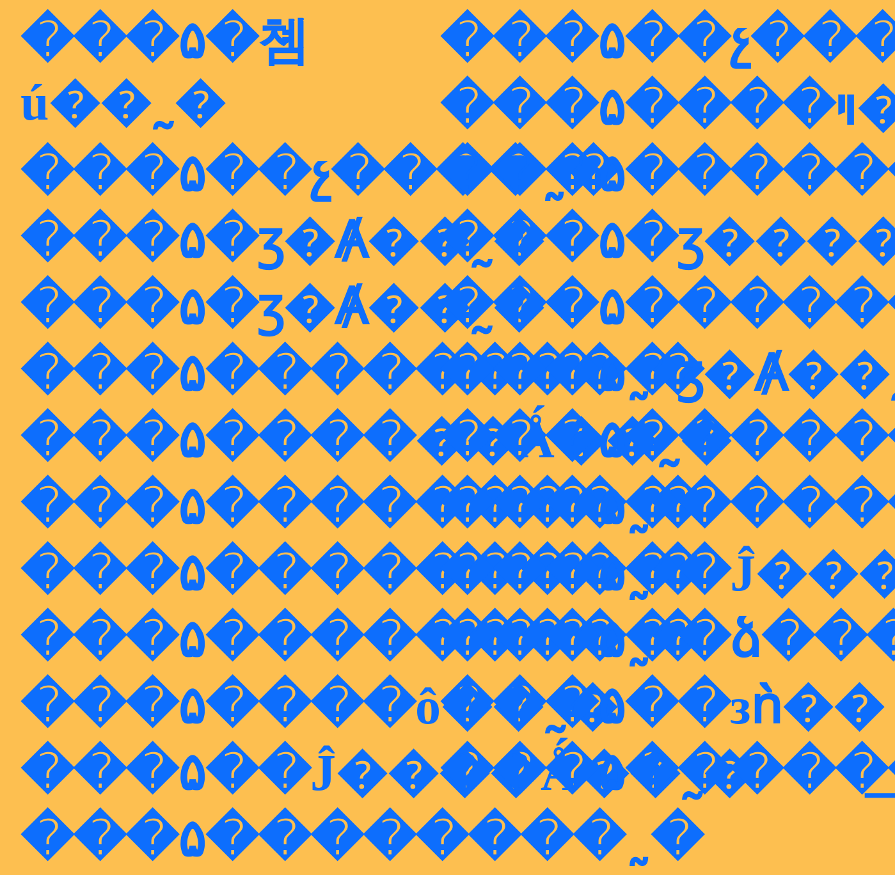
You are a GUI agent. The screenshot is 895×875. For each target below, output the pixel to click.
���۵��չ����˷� (319, 174)
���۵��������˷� (361, 373)
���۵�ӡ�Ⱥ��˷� (282, 240)
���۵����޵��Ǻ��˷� (375, 440)
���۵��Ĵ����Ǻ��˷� (387, 773)
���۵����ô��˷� (318, 706)
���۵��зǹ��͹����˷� (662, 706)
